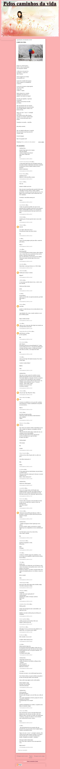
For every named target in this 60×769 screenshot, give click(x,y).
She (20, 293)
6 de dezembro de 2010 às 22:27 (25, 587)
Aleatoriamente (22, 540)
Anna (20, 249)
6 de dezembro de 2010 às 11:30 (25, 328)
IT (19, 725)
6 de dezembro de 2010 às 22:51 (25, 616)
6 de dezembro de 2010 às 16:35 (25, 466)
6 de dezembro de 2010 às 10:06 (25, 222)
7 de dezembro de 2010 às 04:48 (25, 668)
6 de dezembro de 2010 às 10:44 (25, 277)
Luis (20, 644)
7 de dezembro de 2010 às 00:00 (25, 641)
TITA (20, 552)
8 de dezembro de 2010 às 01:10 (25, 722)
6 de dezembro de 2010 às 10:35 (25, 261)
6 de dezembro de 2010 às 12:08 (25, 354)
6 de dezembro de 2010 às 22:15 (25, 579)
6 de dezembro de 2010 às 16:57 (25, 485)
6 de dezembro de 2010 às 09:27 (25, 214)
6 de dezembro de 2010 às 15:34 (25, 409)
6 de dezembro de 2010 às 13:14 (25, 388)
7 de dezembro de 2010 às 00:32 (25, 654)
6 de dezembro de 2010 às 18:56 (25, 508)
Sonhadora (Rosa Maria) (24, 604)
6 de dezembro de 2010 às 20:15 (25, 550)
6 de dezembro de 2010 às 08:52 (25, 158)
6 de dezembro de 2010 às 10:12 (25, 235)
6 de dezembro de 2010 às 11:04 (25, 301)
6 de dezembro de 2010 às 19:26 (25, 537)
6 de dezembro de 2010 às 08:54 (25, 171)
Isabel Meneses (22, 626)
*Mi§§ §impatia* (22, 582)
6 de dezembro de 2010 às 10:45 (25, 290)
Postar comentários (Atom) (32, 761)
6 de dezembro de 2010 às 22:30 (25, 601)
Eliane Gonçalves (23, 453)
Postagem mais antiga (39, 756)
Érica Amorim (22, 342)
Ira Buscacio (22, 635)
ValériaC (21, 412)
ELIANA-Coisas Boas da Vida (25, 161)
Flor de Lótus (22, 498)
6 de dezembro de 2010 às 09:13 (25, 179)
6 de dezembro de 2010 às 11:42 (25, 339)
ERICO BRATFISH (23, 397)
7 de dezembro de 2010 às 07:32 (25, 687)
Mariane (21, 304)
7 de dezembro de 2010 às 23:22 (25, 707)
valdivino (21, 280)
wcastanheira (22, 488)
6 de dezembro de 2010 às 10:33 (25, 246)
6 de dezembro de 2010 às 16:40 (25, 478)
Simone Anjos (22, 710)
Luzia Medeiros (22, 205)
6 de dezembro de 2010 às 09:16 (25, 202)
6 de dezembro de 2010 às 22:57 (25, 624)
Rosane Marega (22, 173)
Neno (20, 323)
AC (20, 238)
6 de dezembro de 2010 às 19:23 (25, 518)
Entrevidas (21, 264)
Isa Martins (21, 469)
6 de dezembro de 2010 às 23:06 (25, 632)
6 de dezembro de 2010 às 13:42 (25, 394)
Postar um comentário (22, 750)
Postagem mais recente (22, 756)
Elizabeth (21, 217)
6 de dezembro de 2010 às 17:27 (25, 496)
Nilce (20, 562)
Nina (20, 357)
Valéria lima (21, 270)
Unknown (21, 225)
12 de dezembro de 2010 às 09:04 (26, 747)
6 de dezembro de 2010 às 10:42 (25, 267)
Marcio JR (21, 181)
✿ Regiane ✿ (22, 590)
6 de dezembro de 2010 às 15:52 (25, 420)
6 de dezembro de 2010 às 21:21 (25, 559)
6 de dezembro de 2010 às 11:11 (25, 320)
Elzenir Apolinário (23, 619)
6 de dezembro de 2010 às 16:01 (25, 450)
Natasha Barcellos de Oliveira (25, 331)
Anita (20, 671)
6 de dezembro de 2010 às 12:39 (25, 370)
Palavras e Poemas (23, 423)
